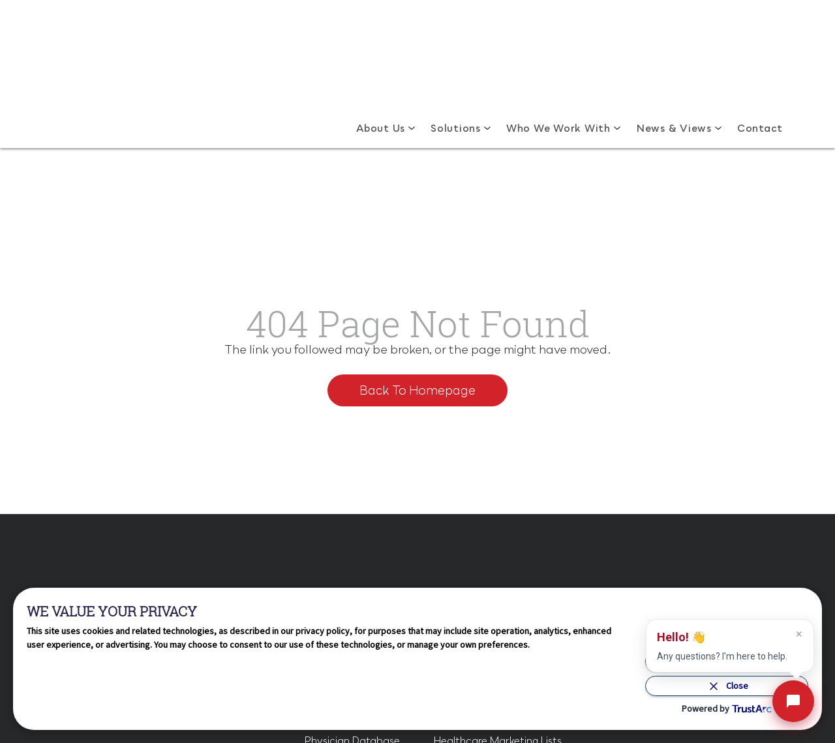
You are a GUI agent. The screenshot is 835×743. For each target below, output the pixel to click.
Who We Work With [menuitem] (558, 55)
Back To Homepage (417, 267)
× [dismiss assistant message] (799, 634)
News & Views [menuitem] (674, 55)
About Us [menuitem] (380, 55)
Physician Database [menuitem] (352, 550)
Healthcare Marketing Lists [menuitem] (497, 550)
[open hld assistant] (793, 701)
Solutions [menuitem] (456, 55)
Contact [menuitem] (760, 55)
